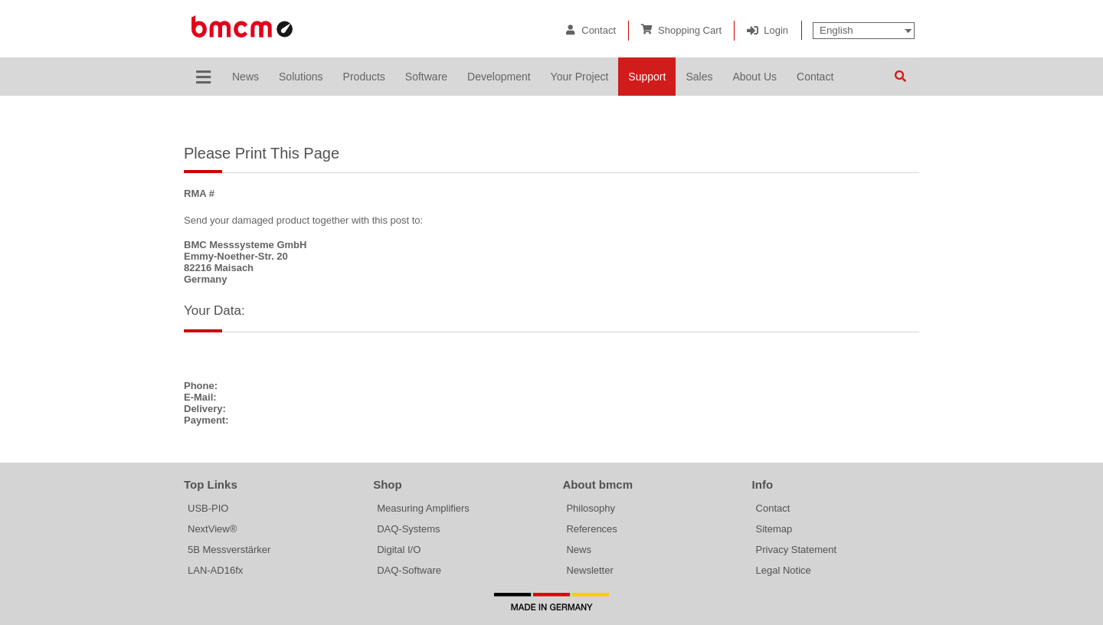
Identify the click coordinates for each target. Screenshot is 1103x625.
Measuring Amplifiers (423, 508)
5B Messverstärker (229, 549)
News (578, 549)
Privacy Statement (796, 549)
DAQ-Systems (408, 529)
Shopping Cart (690, 30)
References (591, 529)
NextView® (212, 529)
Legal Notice (783, 570)
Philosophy (590, 508)
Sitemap (774, 529)
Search (900, 76)
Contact (598, 30)
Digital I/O (399, 549)
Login (776, 30)
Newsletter (589, 570)
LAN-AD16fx (215, 570)
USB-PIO (208, 508)
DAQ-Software (409, 570)
